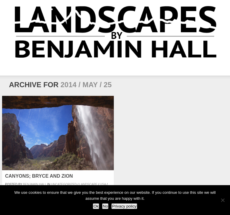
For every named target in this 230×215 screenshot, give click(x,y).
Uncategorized (64, 184)
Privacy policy (124, 206)
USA (103, 184)
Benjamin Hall (34, 184)
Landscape (88, 184)
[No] (223, 200)
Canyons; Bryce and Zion (39, 176)
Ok (96, 206)
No (105, 206)
